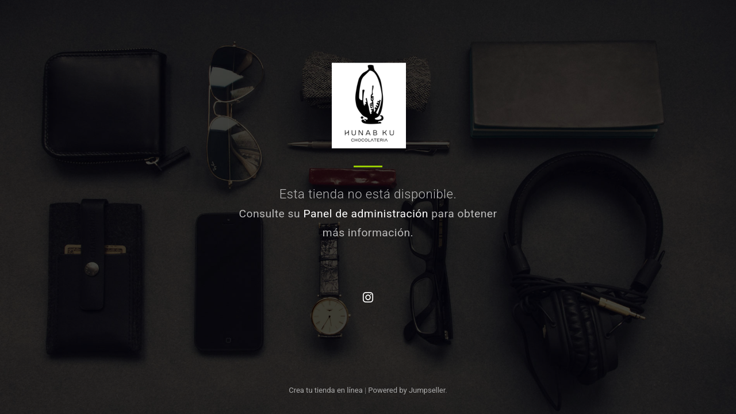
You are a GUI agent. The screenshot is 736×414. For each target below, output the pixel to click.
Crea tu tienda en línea (327, 390)
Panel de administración (365, 213)
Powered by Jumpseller (406, 390)
